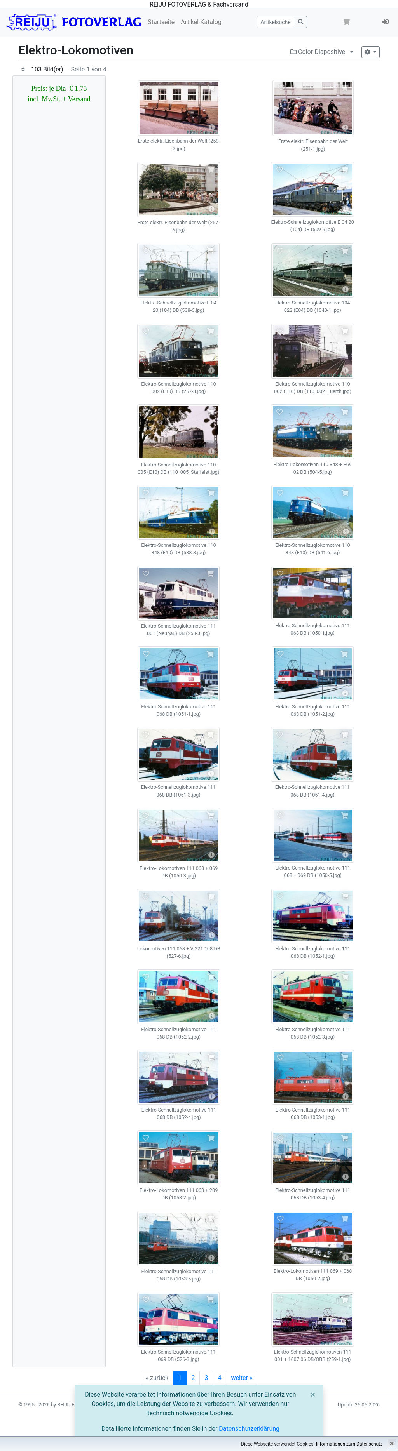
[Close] (312, 1394)
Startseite (161, 22)
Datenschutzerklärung (249, 1428)
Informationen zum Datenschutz (349, 1444)
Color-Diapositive (317, 52)
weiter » (241, 1377)
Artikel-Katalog (201, 22)
